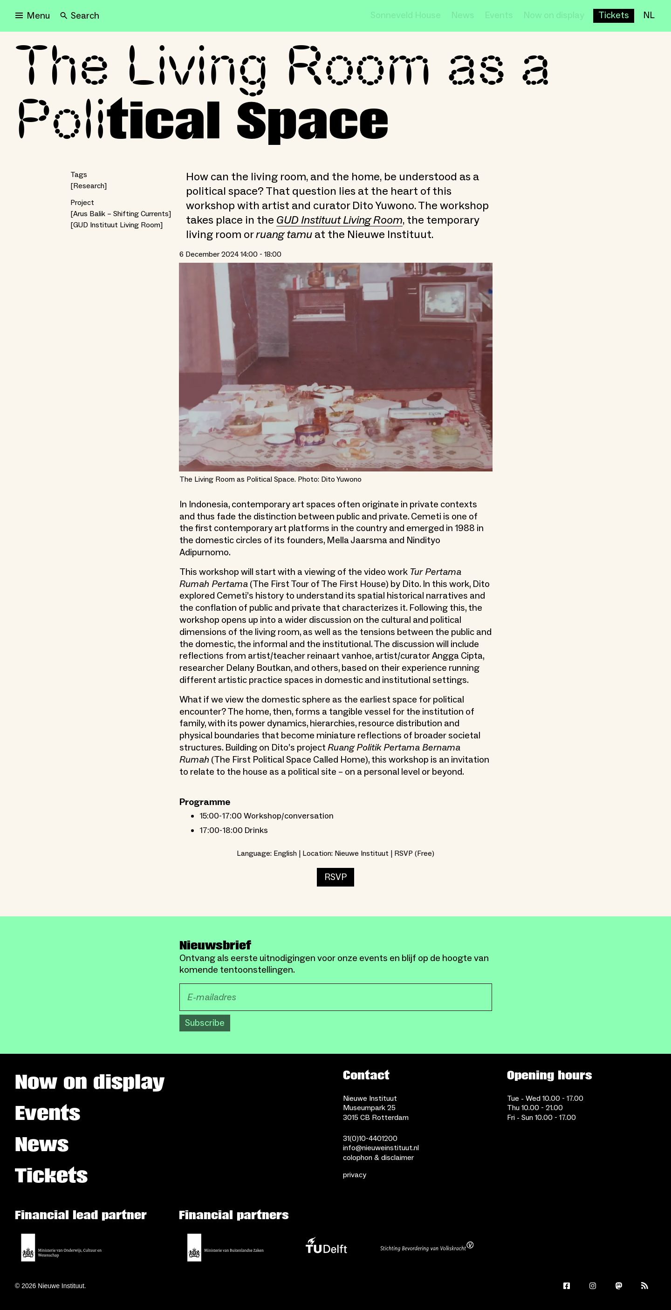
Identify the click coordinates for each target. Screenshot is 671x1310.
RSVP (335, 877)
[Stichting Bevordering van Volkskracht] (426, 1248)
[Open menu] (32, 16)
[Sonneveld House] (405, 16)
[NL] (649, 16)
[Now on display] (553, 16)
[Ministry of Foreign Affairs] (225, 1248)
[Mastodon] (619, 1286)
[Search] (79, 16)
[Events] (498, 16)
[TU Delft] (326, 1248)
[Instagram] (592, 1286)
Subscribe (205, 1023)
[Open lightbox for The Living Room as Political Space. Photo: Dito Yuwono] (336, 367)
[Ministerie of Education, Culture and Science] (61, 1248)
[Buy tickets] (613, 16)
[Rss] (645, 1286)
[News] (462, 16)
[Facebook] (566, 1286)
